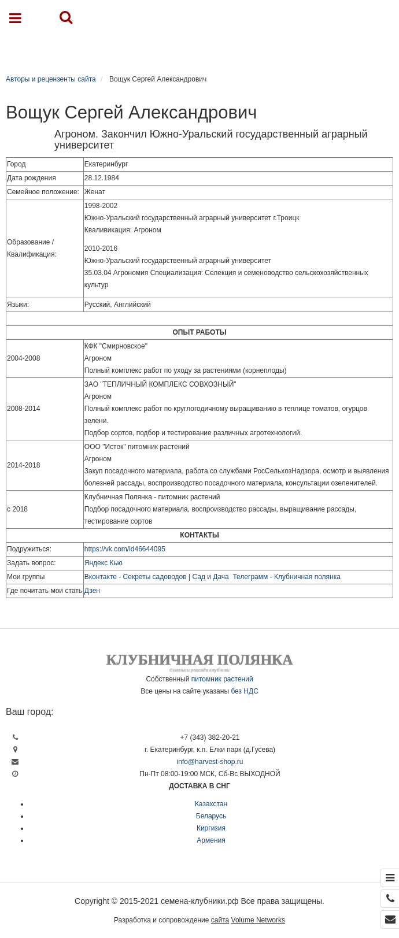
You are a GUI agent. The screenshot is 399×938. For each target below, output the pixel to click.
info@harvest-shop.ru (210, 762)
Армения (211, 840)
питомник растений (222, 679)
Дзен (92, 591)
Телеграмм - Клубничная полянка (286, 577)
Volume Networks (258, 920)
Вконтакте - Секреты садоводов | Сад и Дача (156, 577)
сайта (220, 920)
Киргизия (211, 828)
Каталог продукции (205, 47)
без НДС (244, 691)
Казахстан (211, 804)
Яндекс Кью (103, 563)
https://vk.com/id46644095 (124, 549)
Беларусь (211, 816)
